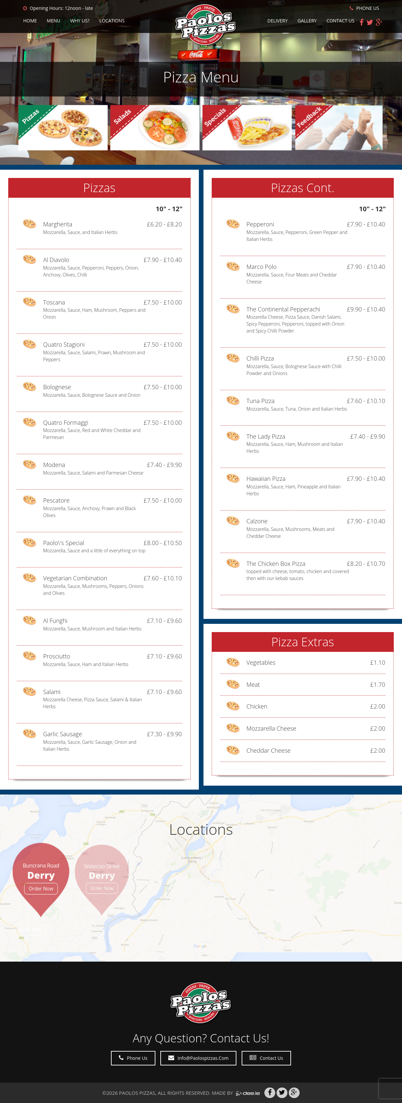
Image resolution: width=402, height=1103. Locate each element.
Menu (53, 20)
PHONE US (364, 8)
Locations (112, 20)
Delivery (277, 20)
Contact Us (341, 20)
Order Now (29, 929)
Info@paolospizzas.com (198, 1058)
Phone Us (133, 1058)
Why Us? (80, 20)
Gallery (307, 20)
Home (30, 20)
